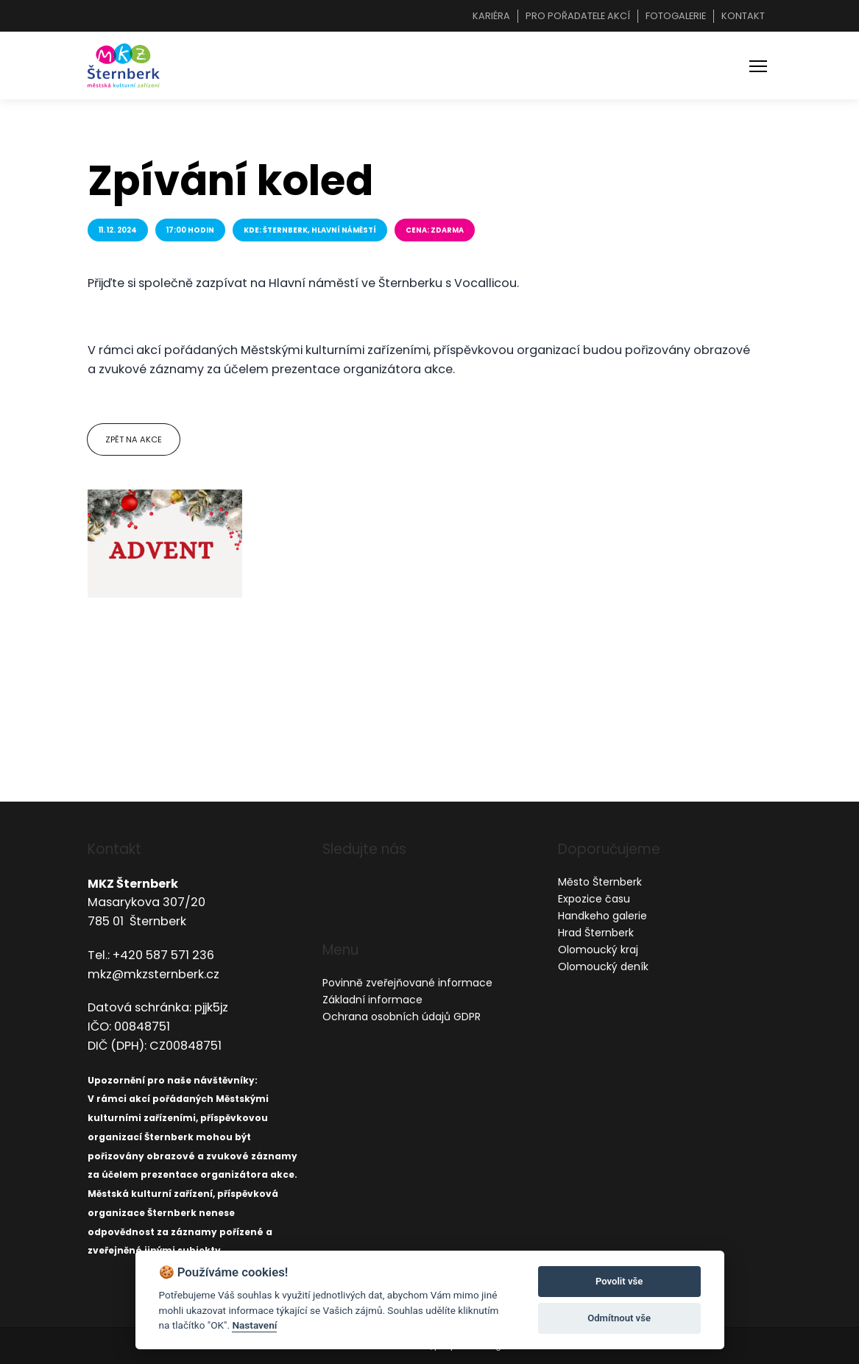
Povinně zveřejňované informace (407, 982)
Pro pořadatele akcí (578, 16)
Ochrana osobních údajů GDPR (401, 1016)
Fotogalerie (676, 16)
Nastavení (254, 1325)
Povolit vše (619, 1281)
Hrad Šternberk (596, 932)
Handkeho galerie (602, 915)
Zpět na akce (133, 439)
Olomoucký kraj (598, 949)
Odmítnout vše (619, 1318)
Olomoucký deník (603, 966)
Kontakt (743, 16)
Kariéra (491, 16)
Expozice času (594, 898)
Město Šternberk (600, 881)
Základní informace (372, 999)
